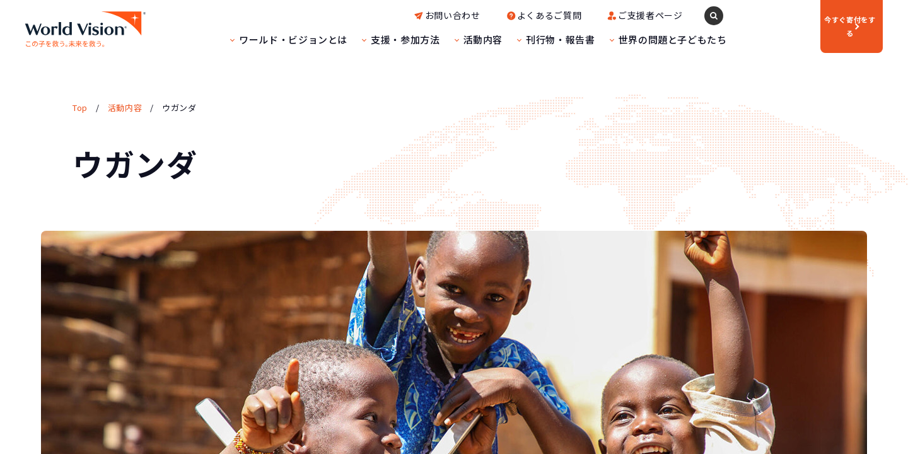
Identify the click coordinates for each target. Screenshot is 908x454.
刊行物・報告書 (522, 39)
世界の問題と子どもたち (634, 39)
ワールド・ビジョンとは (255, 39)
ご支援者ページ (612, 15)
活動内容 (445, 39)
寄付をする (807, 25)
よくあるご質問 (511, 15)
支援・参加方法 (367, 39)
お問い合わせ (415, 15)
